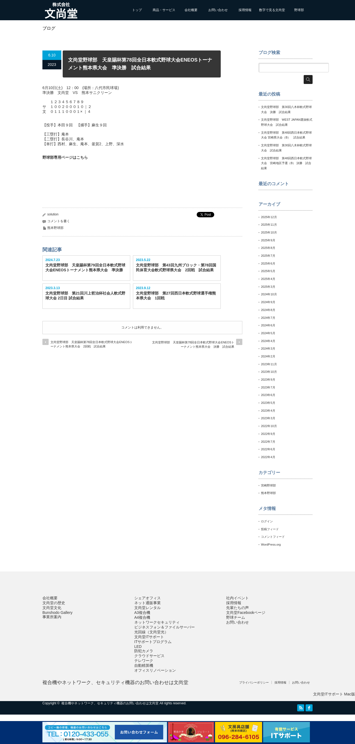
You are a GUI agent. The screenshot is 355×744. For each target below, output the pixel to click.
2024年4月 (268, 341)
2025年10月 (269, 232)
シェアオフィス (147, 598)
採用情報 (245, 10)
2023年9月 (268, 379)
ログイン (267, 521)
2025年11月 (269, 224)
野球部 (299, 10)
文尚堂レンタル (147, 608)
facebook (309, 707)
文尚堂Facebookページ (245, 612)
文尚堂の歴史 (53, 603)
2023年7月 (268, 387)
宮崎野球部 (268, 485)
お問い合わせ (218, 10)
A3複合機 (142, 612)
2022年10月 (269, 426)
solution (52, 214)
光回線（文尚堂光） (151, 632)
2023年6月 (268, 395)
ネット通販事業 (147, 603)
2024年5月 (268, 333)
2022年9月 (268, 433)
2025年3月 (268, 286)
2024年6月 (268, 325)
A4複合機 (142, 617)
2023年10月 (269, 371)
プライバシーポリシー (254, 682)
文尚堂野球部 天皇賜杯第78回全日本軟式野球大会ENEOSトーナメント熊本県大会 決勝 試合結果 (193, 344)
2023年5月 (268, 402)
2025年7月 (268, 255)
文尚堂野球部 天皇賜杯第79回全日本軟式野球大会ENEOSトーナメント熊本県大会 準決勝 (85, 267)
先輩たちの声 (237, 608)
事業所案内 (51, 617)
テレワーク (143, 660)
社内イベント (237, 598)
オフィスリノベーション (155, 670)
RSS (300, 707)
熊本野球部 (55, 228)
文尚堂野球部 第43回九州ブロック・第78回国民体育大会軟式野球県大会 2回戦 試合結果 (176, 267)
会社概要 (191, 10)
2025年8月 (268, 247)
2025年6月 (268, 263)
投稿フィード (270, 529)
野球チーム (235, 617)
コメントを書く (58, 221)
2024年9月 (268, 302)
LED (138, 646)
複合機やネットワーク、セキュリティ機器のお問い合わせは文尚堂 (115, 682)
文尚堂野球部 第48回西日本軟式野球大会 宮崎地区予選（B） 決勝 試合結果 (286, 163)
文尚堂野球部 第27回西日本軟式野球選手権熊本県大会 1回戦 (176, 295)
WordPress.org (271, 544)
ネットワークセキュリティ (157, 622)
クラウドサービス (149, 656)
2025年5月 (268, 271)
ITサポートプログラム (153, 642)
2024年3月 (268, 348)
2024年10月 (269, 294)
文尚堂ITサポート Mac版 (334, 694)
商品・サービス (164, 10)
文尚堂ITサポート (149, 637)
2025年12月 (269, 217)
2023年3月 (268, 418)
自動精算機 (143, 665)
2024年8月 (268, 310)
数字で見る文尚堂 (272, 10)
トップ (137, 10)
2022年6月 (268, 449)
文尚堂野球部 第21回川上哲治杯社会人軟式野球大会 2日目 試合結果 (85, 295)
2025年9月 (268, 240)
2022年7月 (268, 441)
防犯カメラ (143, 651)
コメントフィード (273, 536)
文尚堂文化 (51, 608)
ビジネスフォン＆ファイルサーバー (164, 627)
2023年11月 (269, 364)
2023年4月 (268, 410)
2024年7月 (268, 317)
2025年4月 (268, 278)
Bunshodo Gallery (57, 612)
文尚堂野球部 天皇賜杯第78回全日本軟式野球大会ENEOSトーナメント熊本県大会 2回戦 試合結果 (92, 344)
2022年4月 (268, 457)
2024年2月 (268, 356)
